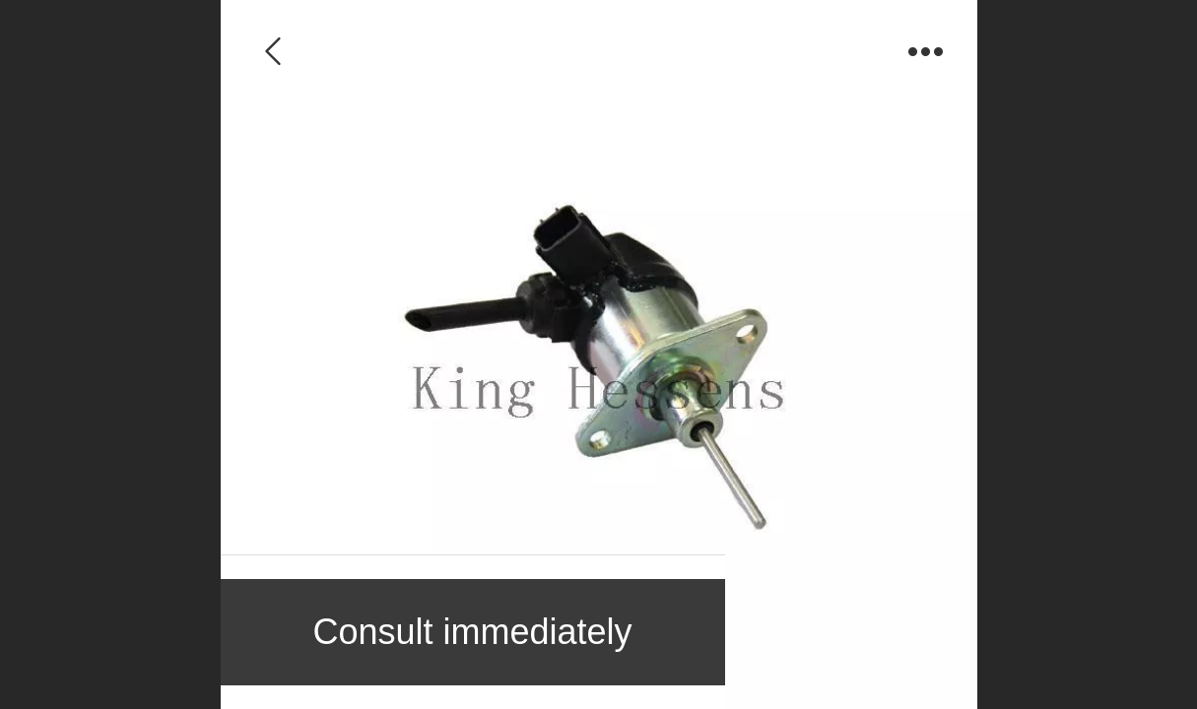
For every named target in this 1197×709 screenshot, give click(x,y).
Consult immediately (472, 632)
